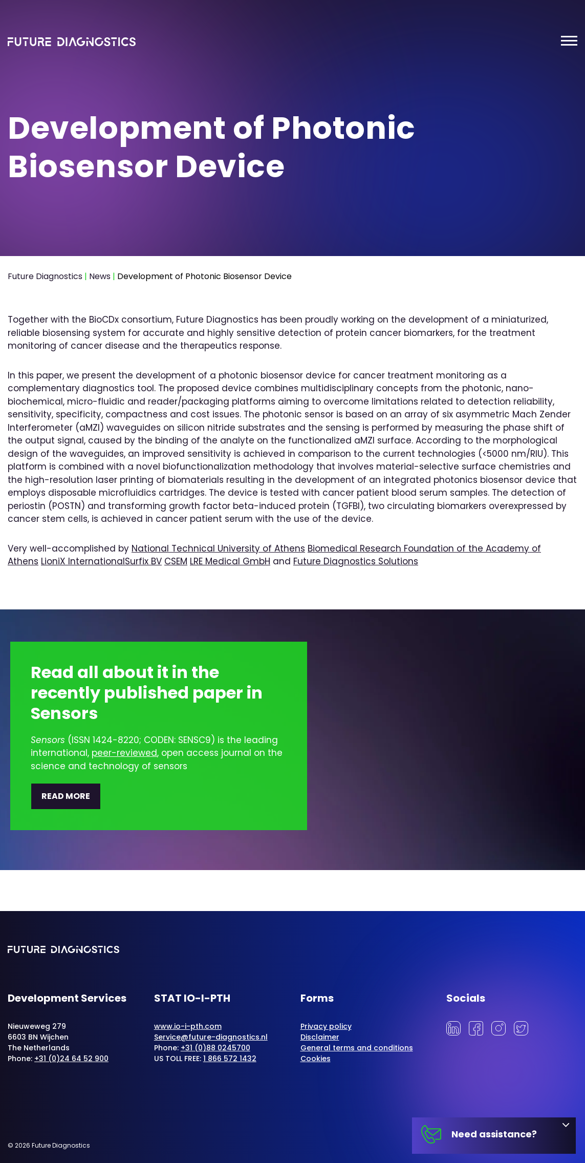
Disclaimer (319, 1037)
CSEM (175, 561)
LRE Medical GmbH (230, 561)
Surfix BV (143, 561)
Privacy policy (326, 1026)
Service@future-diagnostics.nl (211, 1037)
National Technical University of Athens (218, 548)
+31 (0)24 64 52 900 (71, 1058)
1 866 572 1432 (229, 1058)
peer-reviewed (124, 753)
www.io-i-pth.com (188, 1026)
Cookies (315, 1058)
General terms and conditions (356, 1048)
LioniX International (83, 561)
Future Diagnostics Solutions (355, 561)
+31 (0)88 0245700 (215, 1048)
